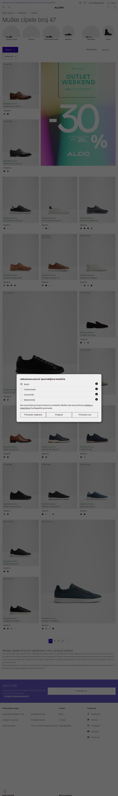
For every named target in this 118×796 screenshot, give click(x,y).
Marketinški (29, 400)
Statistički (29, 395)
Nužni (26, 384)
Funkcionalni (30, 389)
